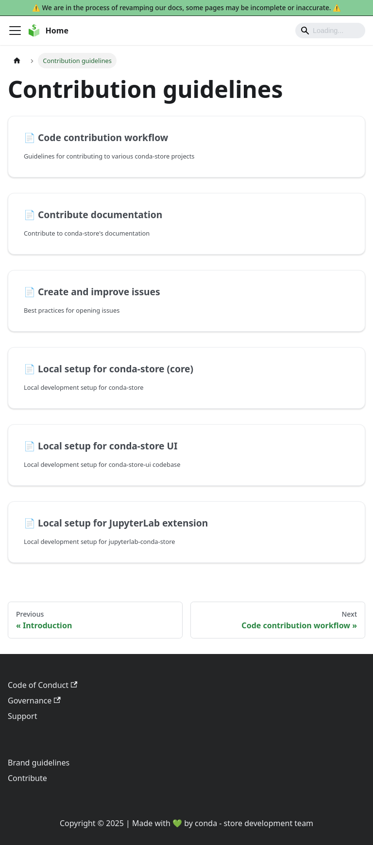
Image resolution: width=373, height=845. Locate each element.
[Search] (330, 30)
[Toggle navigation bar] (15, 30)
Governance (34, 700)
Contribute (27, 778)
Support (22, 716)
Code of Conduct (42, 685)
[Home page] (17, 60)
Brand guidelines (38, 762)
